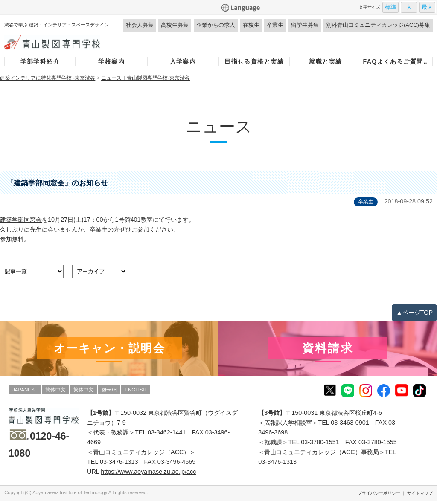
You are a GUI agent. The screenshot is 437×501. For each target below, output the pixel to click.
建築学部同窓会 (21, 219)
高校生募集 (175, 25)
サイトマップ (420, 493)
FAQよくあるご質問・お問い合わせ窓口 (397, 61)
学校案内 (111, 61)
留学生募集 (305, 25)
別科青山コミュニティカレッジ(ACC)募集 (378, 25)
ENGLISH (135, 389)
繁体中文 (83, 389)
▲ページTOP (414, 312)
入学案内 (183, 61)
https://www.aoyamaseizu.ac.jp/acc (148, 471)
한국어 (109, 389)
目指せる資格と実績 (254, 61)
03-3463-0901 (350, 422)
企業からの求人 (215, 25)
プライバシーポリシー (379, 493)
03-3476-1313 (119, 461)
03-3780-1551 (320, 442)
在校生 (251, 25)
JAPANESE (25, 389)
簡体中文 (55, 389)
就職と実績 (325, 61)
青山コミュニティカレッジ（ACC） (312, 452)
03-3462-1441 (167, 432)
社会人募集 (140, 25)
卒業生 (275, 25)
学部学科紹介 (40, 61)
